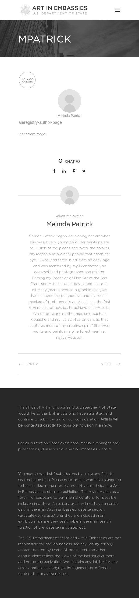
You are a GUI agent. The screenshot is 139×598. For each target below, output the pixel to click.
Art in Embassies (82, 449)
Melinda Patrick (69, 224)
